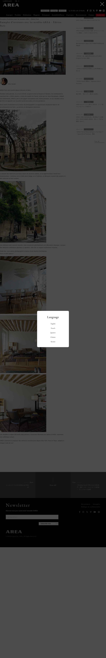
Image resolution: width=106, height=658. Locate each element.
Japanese (53, 333)
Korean (53, 342)
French (53, 328)
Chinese (52, 337)
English (53, 324)
